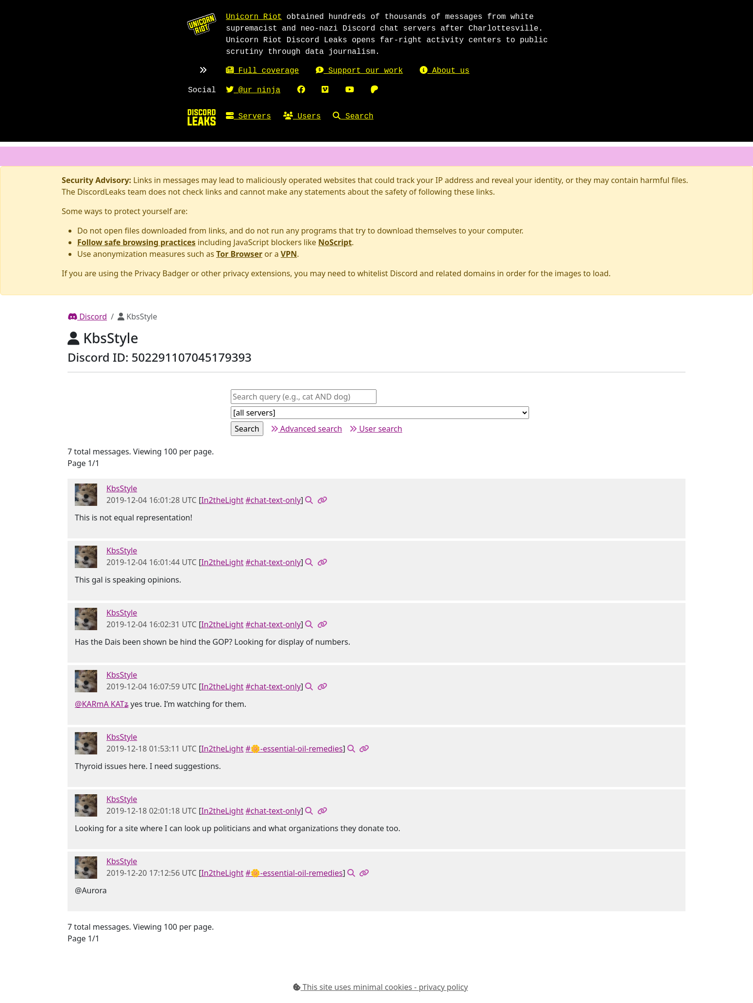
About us (444, 71)
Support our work (359, 71)
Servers (248, 116)
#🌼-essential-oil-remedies (294, 748)
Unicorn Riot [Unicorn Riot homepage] (254, 17)
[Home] (201, 117)
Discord (87, 316)
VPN (289, 254)
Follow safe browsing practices (136, 242)
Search (353, 116)
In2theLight (222, 500)
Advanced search (306, 428)
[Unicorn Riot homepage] (201, 23)
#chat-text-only (273, 500)
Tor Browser (239, 254)
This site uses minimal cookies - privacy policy (380, 987)
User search (375, 428)
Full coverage (262, 71)
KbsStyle (121, 488)
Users (302, 116)
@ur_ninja (253, 90)
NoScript (335, 242)
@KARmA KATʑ (101, 704)
